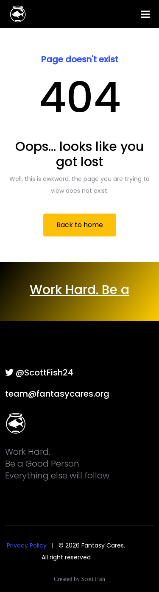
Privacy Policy (27, 545)
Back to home (79, 225)
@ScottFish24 (39, 372)
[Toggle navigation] (145, 14)
